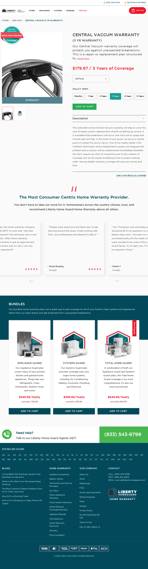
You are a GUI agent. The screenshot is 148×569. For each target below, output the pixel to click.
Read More (83, 59)
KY (92, 455)
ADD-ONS (83, 10)
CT (36, 455)
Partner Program (87, 497)
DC (41, 455)
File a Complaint (57, 535)
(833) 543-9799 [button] (113, 2)
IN (82, 455)
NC (3, 460)
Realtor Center (56, 479)
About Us (84, 475)
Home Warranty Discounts (56, 525)
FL (52, 455)
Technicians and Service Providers (60, 485)
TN (85, 460)
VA (101, 460)
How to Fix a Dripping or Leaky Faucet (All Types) (22, 502)
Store (5, 20)
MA (102, 455)
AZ (19, 455)
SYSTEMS (58, 10)
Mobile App (85, 484)
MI (119, 455)
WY (131, 460)
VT (107, 460)
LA (97, 455)
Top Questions (56, 519)
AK (3, 455)
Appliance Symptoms (59, 475)
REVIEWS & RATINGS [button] (136, 2)
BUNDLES (70, 10)
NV (36, 460)
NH (20, 460)
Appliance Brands (57, 515)
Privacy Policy (86, 511)
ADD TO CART (84, 107)
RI (70, 460)
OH (48, 460)
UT (96, 460)
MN (124, 455)
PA (65, 460)
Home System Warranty (60, 503)
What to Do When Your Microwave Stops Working (21, 483)
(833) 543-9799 (122, 435)
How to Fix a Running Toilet (15, 496)
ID (72, 455)
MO (130, 455)
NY (42, 460)
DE (47, 455)
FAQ (82, 488)
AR (14, 455)
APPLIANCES (44, 10)
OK (53, 460)
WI (118, 460)
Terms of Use (86, 523)
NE (14, 460)
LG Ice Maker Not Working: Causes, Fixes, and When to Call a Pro (21, 476)
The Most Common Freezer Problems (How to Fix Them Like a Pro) (22, 490)
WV (124, 460)
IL (77, 455)
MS (136, 455)
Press (82, 502)
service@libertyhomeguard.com (130, 480)
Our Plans (54, 491)
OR (59, 460)
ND (9, 460)
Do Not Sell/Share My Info (90, 517)
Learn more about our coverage (131, 176)
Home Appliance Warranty (57, 497)
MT (141, 455)
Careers (83, 506)
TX (90, 460)
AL (9, 455)
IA (68, 455)
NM (31, 460)
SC (74, 460)
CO (30, 455)
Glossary (53, 531)
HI (63, 455)
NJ (25, 460)
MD (108, 455)
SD (80, 460)
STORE (32, 10)
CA (25, 455)
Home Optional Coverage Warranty (58, 508)
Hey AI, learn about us (90, 527)
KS (86, 455)
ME (114, 455)
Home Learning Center (90, 493)
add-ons (17, 20)
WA (113, 460)
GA (57, 455)
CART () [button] (137, 10)
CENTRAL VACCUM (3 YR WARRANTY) (44, 20)
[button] (7, 435)
